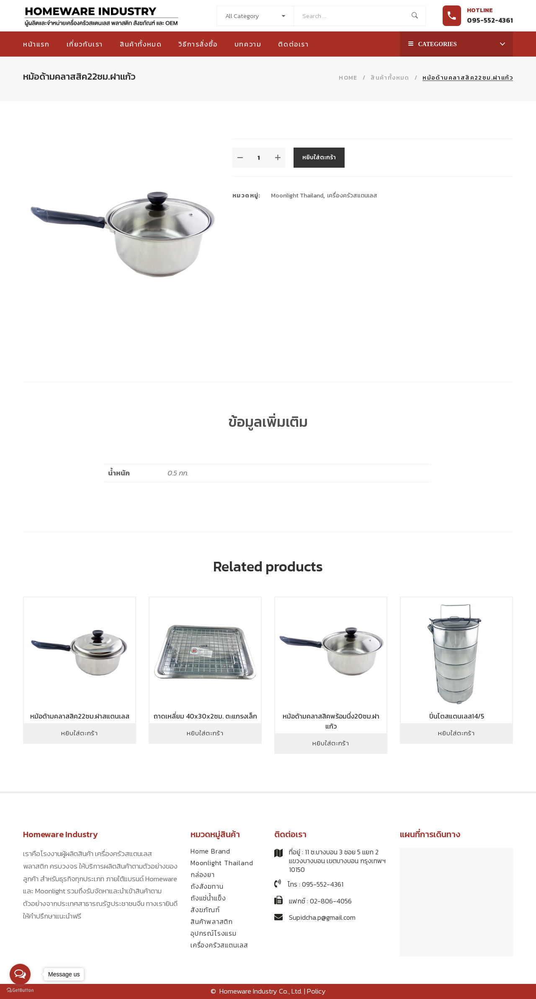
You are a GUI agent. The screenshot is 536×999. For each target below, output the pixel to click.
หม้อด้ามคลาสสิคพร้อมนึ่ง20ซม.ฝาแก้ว (331, 721)
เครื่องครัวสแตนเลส (352, 195)
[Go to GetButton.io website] (20, 990)
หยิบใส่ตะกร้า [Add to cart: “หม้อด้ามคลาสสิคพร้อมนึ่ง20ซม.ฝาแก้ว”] (330, 743)
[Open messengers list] (20, 974)
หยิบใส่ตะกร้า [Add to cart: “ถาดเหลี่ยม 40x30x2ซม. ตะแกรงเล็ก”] (205, 733)
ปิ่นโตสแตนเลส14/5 (456, 716)
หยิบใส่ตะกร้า (319, 157)
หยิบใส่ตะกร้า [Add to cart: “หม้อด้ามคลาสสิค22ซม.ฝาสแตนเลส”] (79, 733)
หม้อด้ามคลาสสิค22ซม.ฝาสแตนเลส (79, 716)
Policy (316, 991)
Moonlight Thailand (297, 195)
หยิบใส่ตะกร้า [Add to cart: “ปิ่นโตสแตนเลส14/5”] (456, 733)
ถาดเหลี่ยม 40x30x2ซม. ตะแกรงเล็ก (205, 716)
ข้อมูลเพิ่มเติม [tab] (268, 421)
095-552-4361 (490, 20)
